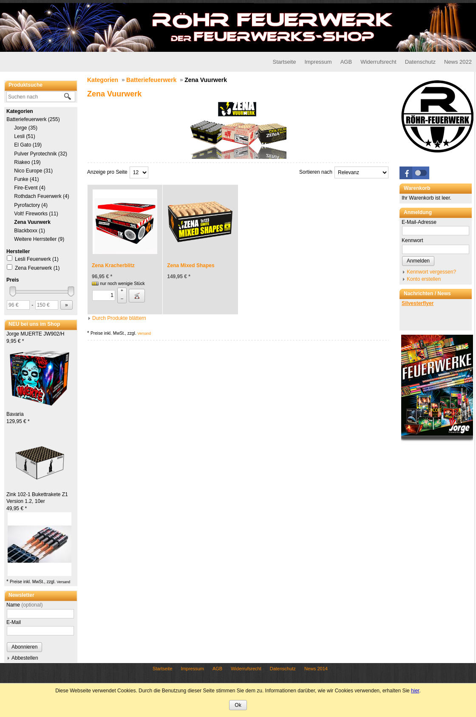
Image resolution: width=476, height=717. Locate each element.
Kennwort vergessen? (431, 272)
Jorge (25, 128)
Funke (26, 179)
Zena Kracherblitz (113, 265)
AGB (346, 62)
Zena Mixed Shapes (190, 265)
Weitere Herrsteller (39, 239)
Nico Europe (33, 171)
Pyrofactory (31, 205)
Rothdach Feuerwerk (41, 196)
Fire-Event (29, 188)
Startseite (284, 62)
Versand (63, 582)
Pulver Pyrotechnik (40, 154)
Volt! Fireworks (36, 214)
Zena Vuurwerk (32, 222)
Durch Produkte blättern (119, 318)
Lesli (24, 136)
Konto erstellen (424, 279)
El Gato (28, 145)
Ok (238, 705)
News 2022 (458, 62)
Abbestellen (24, 658)
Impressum (318, 62)
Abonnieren (24, 647)
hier (415, 691)
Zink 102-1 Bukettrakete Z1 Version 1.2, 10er (37, 501)
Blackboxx (29, 231)
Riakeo (27, 162)
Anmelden (418, 261)
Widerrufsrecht (378, 62)
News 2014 (316, 668)
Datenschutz (420, 62)
